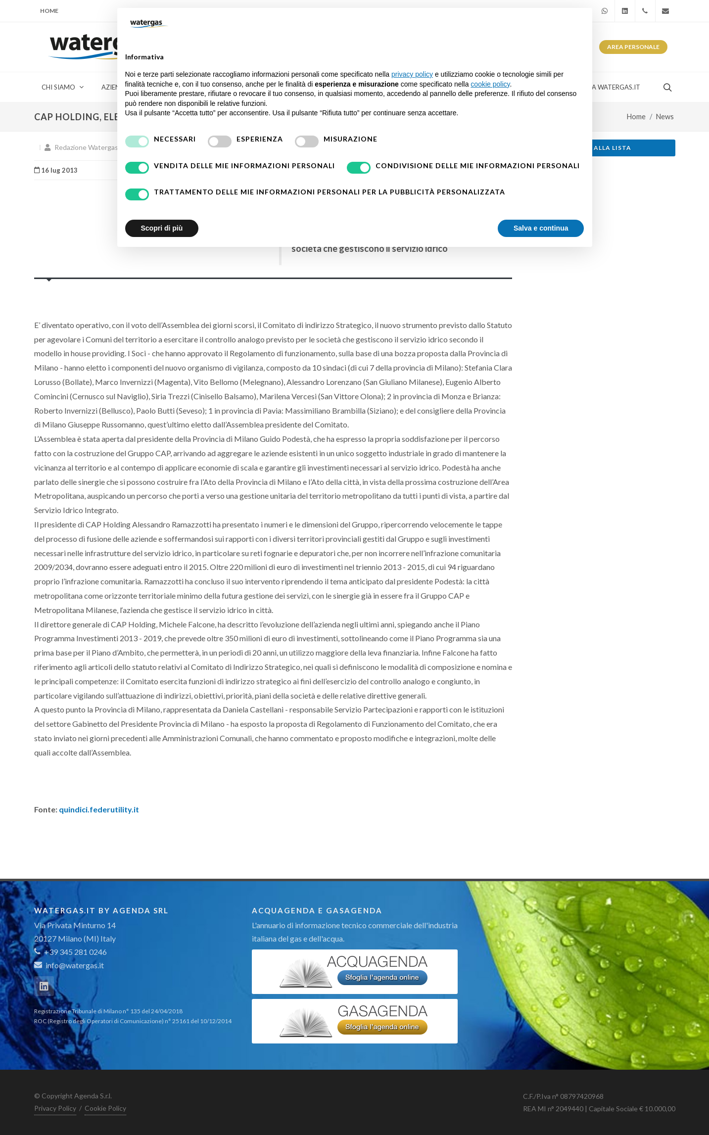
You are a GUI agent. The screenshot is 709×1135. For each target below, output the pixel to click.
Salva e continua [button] (541, 228)
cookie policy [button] (490, 84)
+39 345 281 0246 (70, 951)
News (665, 116)
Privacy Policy (55, 1108)
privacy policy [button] (412, 74)
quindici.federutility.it (99, 809)
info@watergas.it (75, 965)
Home (49, 10)
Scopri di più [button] (162, 228)
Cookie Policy (105, 1108)
